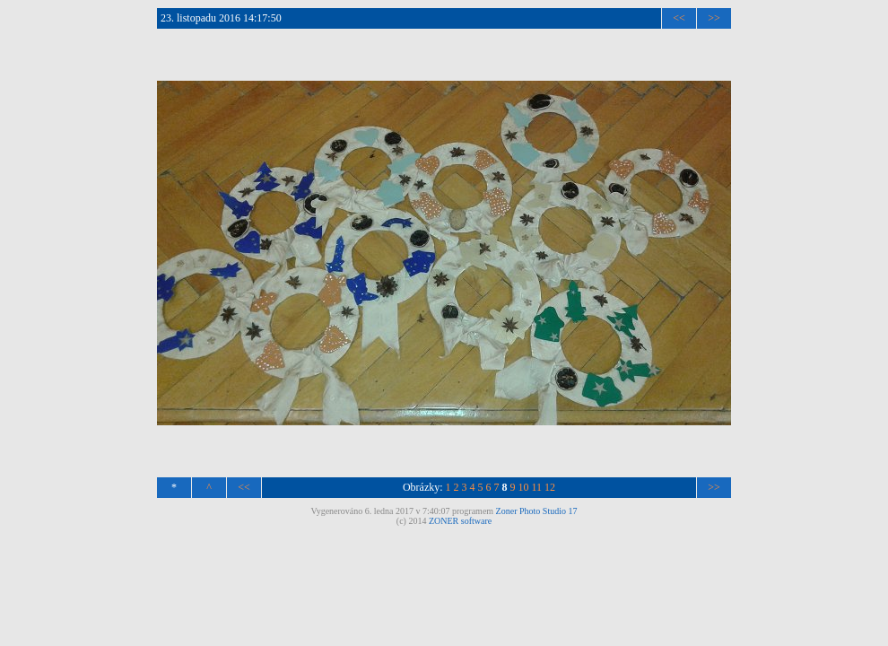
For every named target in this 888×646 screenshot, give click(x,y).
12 (549, 487)
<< (679, 18)
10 (523, 487)
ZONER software (460, 521)
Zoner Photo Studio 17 (537, 511)
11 (537, 487)
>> (714, 18)
